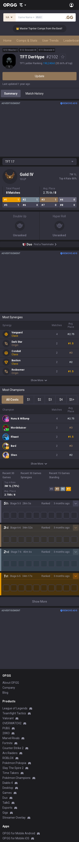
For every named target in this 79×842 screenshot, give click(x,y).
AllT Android (10, 732)
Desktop (7, 677)
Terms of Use (11, 797)
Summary (10, 93)
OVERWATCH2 (11, 612)
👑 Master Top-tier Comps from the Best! (42, 28)
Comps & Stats (27, 40)
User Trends (50, 40)
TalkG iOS (8, 767)
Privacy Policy (12, 792)
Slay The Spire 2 (13, 657)
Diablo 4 (7, 672)
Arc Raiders (10, 642)
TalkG (6, 691)
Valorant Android (13, 742)
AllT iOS (7, 737)
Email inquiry (10, 807)
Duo (5, 686)
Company (8, 576)
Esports (7, 696)
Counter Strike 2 (13, 637)
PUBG (6, 617)
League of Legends (14, 597)
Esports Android (12, 772)
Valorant (8, 607)
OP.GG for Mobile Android (18, 722)
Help (5, 802)
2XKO (6, 622)
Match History (35, 93)
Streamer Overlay (14, 706)
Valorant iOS (10, 747)
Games (7, 681)
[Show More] (23, 5)
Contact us (9, 812)
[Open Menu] (71, 5)
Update (39, 76)
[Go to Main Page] (10, 5)
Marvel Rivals (11, 627)
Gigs (5, 701)
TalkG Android (11, 762)
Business (45, 792)
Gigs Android (10, 752)
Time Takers (10, 662)
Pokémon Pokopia (14, 652)
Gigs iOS (7, 757)
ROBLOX (8, 647)
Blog (5, 581)
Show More (39, 380)
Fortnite (7, 632)
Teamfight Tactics (14, 602)
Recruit (44, 802)
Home (7, 40)
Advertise (46, 797)
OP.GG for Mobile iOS (15, 727)
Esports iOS (10, 777)
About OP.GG (10, 571)
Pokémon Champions (16, 667)
